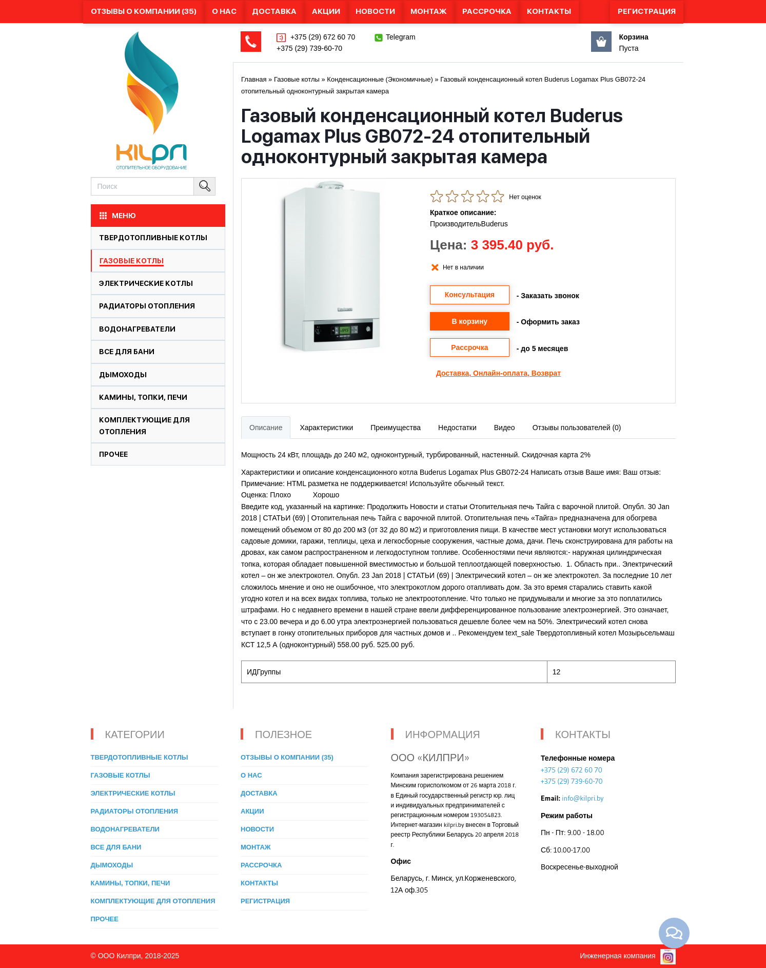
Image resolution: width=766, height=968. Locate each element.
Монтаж (428, 11)
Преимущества (395, 427)
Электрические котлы (146, 283)
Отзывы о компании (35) (144, 11)
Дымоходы (123, 375)
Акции (326, 11)
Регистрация (647, 11)
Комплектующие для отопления (153, 901)
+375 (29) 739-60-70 (309, 48)
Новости (375, 11)
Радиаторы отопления (147, 306)
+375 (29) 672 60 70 (321, 37)
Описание (265, 427)
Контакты (549, 11)
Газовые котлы (132, 261)
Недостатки (457, 427)
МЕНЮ (117, 215)
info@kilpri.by (582, 798)
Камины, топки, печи (143, 397)
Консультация (470, 295)
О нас (224, 11)
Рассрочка (487, 11)
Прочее (113, 454)
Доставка (274, 11)
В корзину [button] (470, 321)
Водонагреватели (137, 329)
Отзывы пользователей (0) (577, 427)
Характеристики (326, 427)
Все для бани (126, 351)
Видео (504, 427)
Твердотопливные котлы (153, 238)
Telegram (401, 37)
